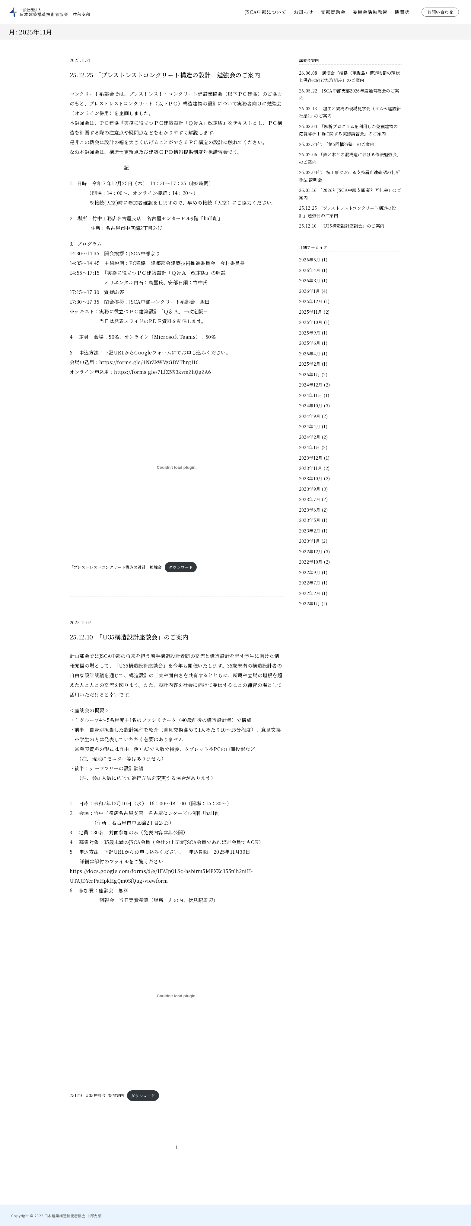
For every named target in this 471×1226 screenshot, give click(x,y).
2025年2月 (309, 364)
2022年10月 (311, 561)
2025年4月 (309, 353)
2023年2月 (309, 530)
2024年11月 (310, 395)
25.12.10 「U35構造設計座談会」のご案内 (341, 225)
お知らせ (303, 11)
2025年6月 (309, 343)
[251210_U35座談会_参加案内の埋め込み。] (177, 995)
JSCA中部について (265, 11)
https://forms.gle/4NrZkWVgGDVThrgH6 (149, 362)
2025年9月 (309, 332)
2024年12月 (311, 384)
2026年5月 (309, 259)
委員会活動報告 (370, 11)
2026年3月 (309, 280)
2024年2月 (309, 437)
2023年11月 (310, 468)
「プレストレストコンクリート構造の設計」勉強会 (116, 567)
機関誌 (401, 11)
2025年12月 (311, 301)
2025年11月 (310, 312)
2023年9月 (309, 489)
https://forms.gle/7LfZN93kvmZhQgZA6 (162, 371)
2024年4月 (309, 426)
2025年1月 (309, 374)
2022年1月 (309, 603)
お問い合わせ (440, 12)
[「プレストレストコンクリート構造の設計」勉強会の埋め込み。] (177, 467)
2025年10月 (311, 322)
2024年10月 (311, 405)
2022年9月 (309, 572)
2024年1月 (309, 447)
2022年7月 (309, 582)
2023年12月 (311, 457)
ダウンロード (181, 567)
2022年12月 (311, 551)
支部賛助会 (333, 11)
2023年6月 (309, 509)
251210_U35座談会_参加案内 (97, 1095)
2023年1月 (309, 541)
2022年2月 (309, 593)
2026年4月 (309, 270)
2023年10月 (311, 478)
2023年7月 (309, 499)
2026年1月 (309, 291)
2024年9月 (309, 416)
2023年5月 (309, 520)
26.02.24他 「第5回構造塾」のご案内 (336, 144)
